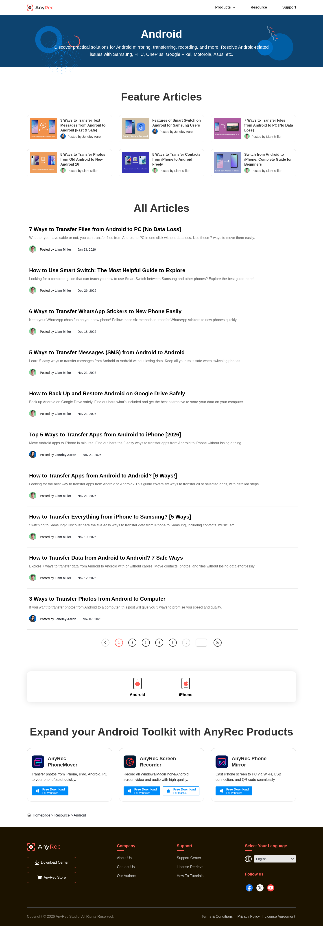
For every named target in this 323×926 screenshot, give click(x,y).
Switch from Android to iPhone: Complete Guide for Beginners (268, 159)
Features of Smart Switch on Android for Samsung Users (176, 122)
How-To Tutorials (190, 876)
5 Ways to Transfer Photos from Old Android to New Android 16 (82, 159)
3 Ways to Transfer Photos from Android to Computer (97, 599)
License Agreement (279, 916)
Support (289, 7)
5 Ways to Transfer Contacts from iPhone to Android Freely (176, 159)
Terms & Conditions (217, 916)
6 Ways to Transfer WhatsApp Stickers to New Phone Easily (105, 311)
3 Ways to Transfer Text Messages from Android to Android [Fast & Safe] (82, 125)
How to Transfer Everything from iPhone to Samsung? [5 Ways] (110, 517)
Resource (259, 7)
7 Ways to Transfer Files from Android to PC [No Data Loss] (268, 125)
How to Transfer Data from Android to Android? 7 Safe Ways (106, 558)
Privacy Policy (248, 916)
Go (218, 642)
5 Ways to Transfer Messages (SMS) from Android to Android (107, 352)
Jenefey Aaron (92, 136)
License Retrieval (190, 867)
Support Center (189, 858)
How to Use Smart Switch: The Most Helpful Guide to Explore (107, 270)
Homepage (38, 815)
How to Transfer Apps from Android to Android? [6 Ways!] (103, 476)
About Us (124, 858)
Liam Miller (274, 136)
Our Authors (126, 876)
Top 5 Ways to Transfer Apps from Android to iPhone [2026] (105, 434)
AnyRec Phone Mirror (249, 762)
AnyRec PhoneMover (62, 762)
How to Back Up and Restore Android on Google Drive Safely (107, 393)
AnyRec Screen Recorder (158, 762)
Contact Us (126, 867)
